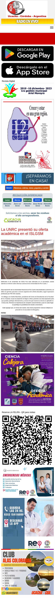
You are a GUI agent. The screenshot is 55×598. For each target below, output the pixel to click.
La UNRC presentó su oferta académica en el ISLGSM (24, 231)
